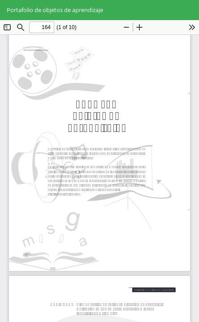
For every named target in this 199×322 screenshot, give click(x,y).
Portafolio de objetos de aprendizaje (55, 10)
